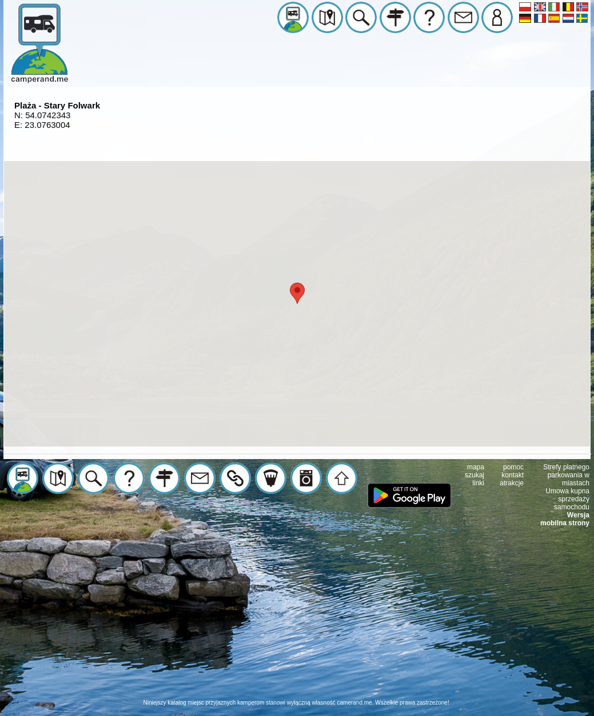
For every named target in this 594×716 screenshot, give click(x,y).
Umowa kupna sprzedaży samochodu (567, 499)
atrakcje (512, 483)
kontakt (512, 475)
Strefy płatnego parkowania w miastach (566, 475)
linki (478, 483)
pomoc (513, 467)
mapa (475, 467)
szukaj (474, 475)
